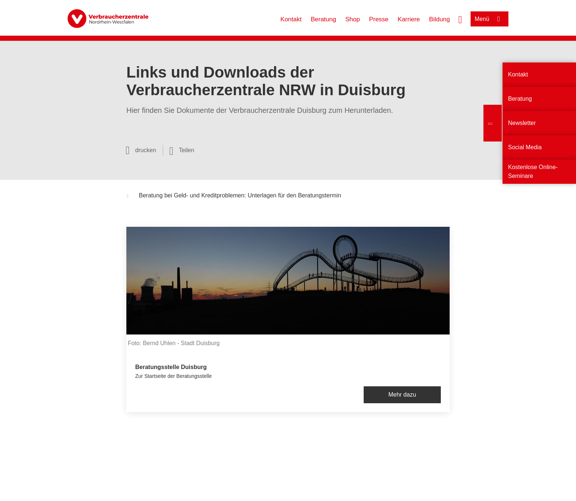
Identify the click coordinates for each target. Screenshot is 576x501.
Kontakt (291, 19)
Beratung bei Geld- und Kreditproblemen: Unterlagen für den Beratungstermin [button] (234, 196)
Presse (379, 19)
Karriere (409, 19)
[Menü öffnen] (489, 18)
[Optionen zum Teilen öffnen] (182, 150)
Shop (352, 19)
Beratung (323, 19)
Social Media (525, 147)
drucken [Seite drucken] (145, 150)
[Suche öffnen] (460, 19)
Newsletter (522, 123)
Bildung (439, 19)
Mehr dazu (402, 394)
